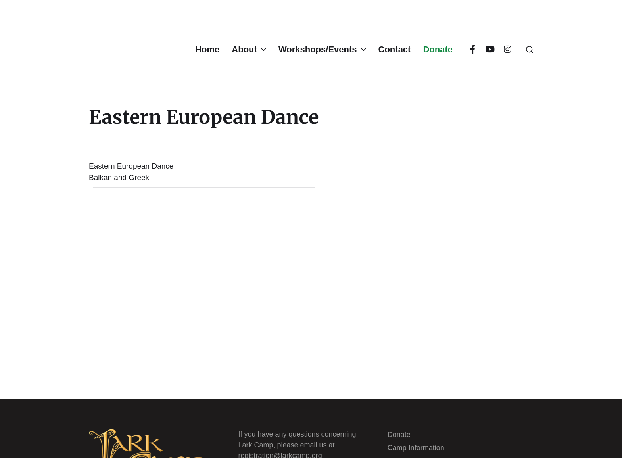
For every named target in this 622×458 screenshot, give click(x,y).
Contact (394, 49)
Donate (438, 49)
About (244, 49)
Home (207, 49)
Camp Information (416, 448)
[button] (529, 49)
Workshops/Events (317, 49)
